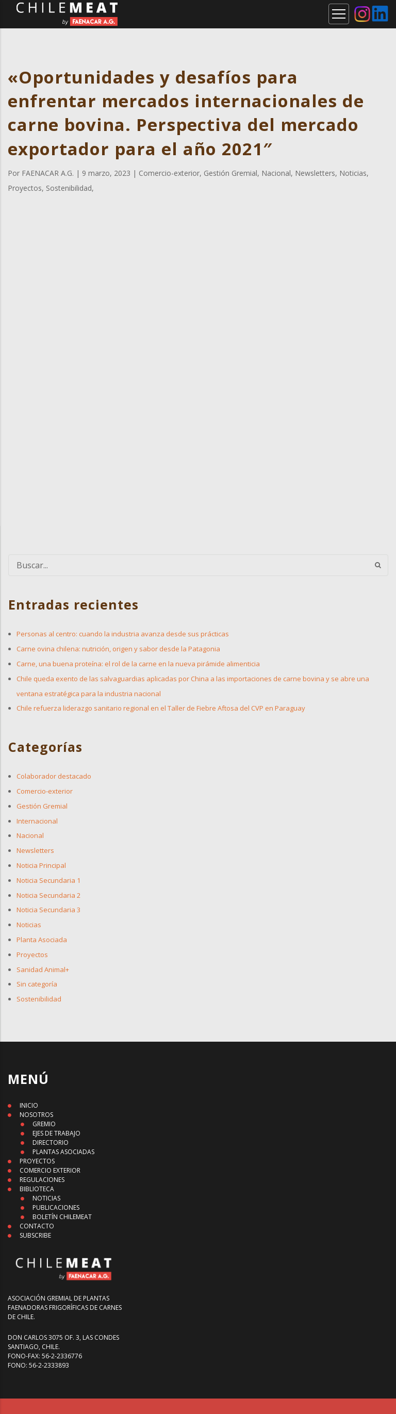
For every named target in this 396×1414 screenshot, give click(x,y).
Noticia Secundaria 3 (48, 909)
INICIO (29, 1105)
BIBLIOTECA (37, 1189)
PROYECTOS (37, 1161)
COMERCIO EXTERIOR (50, 1170)
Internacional (37, 821)
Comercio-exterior (44, 791)
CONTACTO (37, 1226)
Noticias (28, 924)
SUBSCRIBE (35, 1235)
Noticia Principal (41, 865)
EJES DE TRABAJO (56, 1133)
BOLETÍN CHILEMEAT (62, 1216)
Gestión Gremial (42, 806)
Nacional (30, 835)
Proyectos (32, 954)
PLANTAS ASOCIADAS (63, 1151)
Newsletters (35, 850)
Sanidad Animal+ (42, 969)
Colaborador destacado (53, 776)
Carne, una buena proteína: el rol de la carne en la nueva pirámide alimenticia (138, 663)
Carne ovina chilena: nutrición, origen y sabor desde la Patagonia (118, 648)
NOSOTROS (36, 1114)
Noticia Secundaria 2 (48, 895)
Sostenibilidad (38, 999)
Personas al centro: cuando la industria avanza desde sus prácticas (122, 633)
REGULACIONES (42, 1179)
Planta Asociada (41, 939)
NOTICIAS (46, 1198)
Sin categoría (36, 984)
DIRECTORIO (50, 1142)
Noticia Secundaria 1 (48, 880)
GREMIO (44, 1124)
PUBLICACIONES (55, 1207)
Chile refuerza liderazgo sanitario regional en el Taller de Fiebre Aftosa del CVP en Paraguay (160, 708)
